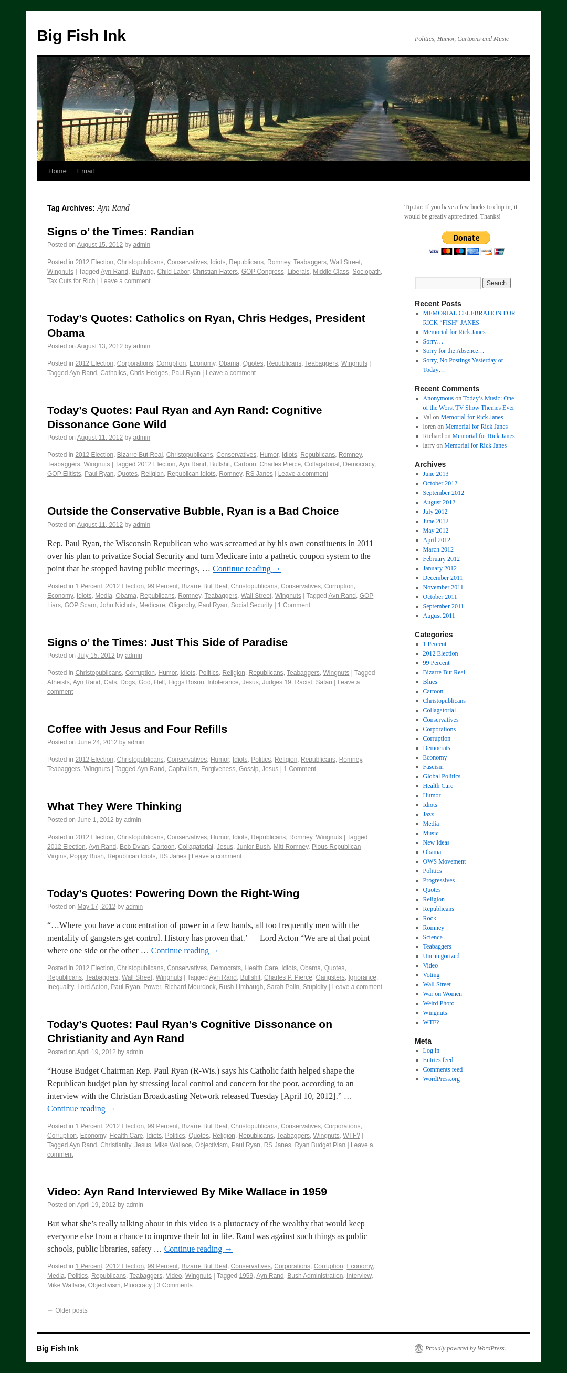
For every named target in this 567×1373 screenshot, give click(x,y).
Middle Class (331, 271)
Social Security (251, 605)
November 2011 (443, 587)
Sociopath (367, 271)
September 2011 (443, 606)
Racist (303, 682)
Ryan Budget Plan (320, 1145)
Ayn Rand (114, 271)
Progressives (439, 880)
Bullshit (220, 464)
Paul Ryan (186, 373)
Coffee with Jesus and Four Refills (137, 729)
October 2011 (440, 596)
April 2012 (436, 540)
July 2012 (435, 511)
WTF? (351, 1135)
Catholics (113, 373)
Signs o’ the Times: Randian (120, 231)
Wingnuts (60, 271)
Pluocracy (138, 1285)
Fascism (433, 767)
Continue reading (247, 568)
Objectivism (211, 1145)
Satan (324, 682)
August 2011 (439, 615)
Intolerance (222, 682)
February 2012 (441, 559)
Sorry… (433, 341)
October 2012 (440, 483)
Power (152, 987)
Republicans (246, 262)
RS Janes (259, 473)
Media (103, 595)
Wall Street (345, 262)
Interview (358, 1276)
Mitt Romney (291, 846)
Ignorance (362, 977)
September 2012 (443, 492)
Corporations (135, 363)
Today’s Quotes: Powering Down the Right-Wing (173, 893)
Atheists (58, 682)
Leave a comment (125, 281)
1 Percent (88, 586)
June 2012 (436, 521)
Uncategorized (441, 956)
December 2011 (443, 577)
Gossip (248, 769)
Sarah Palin (283, 987)
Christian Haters (215, 271)
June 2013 (436, 473)
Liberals (298, 271)
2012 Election (94, 262)
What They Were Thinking (114, 806)
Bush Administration (315, 1276)
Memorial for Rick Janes (454, 332)
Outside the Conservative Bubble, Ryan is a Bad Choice (193, 511)
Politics (209, 673)
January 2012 (440, 568)
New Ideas (436, 842)
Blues (430, 681)
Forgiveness (218, 769)
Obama (229, 363)
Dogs (127, 682)
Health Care (261, 968)
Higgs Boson (186, 682)
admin (142, 244)
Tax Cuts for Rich (71, 281)
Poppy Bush (87, 856)
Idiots (218, 262)
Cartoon (245, 464)
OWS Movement (444, 861)
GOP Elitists (64, 473)
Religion (152, 473)
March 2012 (438, 549)
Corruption (171, 363)
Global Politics (442, 776)
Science (433, 937)
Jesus (250, 682)
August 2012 (439, 502)
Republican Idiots (191, 473)
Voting (431, 975)
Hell (159, 682)
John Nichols (118, 605)
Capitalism (182, 769)
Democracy (358, 464)
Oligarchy (182, 605)
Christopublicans (140, 262)
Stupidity (315, 987)
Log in (431, 1050)
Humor (269, 455)
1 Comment (294, 605)
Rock (429, 918)
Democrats (226, 968)
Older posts (67, 1310)
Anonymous (438, 398)
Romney (278, 262)
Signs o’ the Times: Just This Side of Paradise (167, 642)
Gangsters (330, 977)
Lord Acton (92, 987)
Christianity (115, 1145)
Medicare (152, 605)
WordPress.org (441, 1079)
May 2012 (436, 530)
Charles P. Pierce (288, 977)
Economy (202, 363)
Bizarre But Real (140, 455)
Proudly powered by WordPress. (465, 1348)
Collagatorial (322, 464)
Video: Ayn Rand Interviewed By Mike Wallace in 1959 (187, 1191)
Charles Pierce (280, 464)
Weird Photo (439, 1003)
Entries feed (438, 1060)
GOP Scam (80, 605)
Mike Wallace (173, 1145)
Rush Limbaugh (241, 987)
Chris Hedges (149, 373)
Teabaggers (310, 262)
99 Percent (163, 586)
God (145, 682)
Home (57, 171)
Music (431, 833)
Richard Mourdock (189, 987)
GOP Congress (263, 271)
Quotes (253, 363)
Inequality (60, 987)
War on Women (443, 993)
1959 (246, 1276)
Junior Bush (253, 846)
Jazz (428, 814)
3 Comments (175, 1285)
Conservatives (187, 262)
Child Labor (174, 271)
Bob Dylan (134, 846)
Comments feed (443, 1069)
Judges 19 (276, 682)
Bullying (143, 271)
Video (174, 1276)
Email (85, 171)
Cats (110, 682)
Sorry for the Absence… (454, 351)
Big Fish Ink (81, 35)
